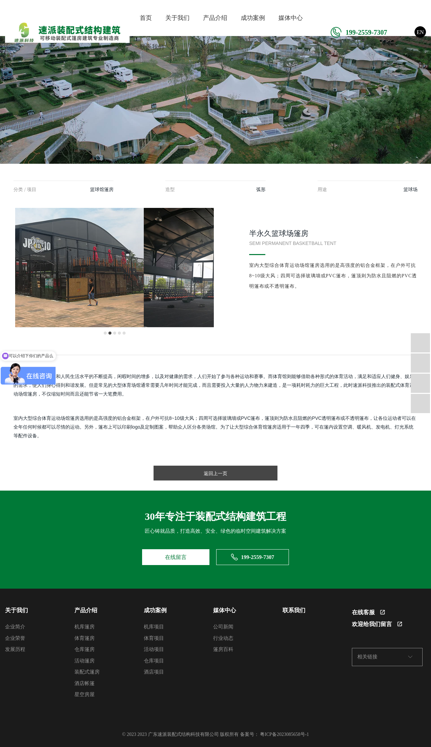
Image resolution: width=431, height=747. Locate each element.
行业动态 (223, 638)
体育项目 (154, 638)
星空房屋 (84, 694)
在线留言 (176, 557)
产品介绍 (215, 17)
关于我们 (177, 17)
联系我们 (152, 46)
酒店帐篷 (84, 683)
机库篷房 (84, 626)
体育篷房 (84, 638)
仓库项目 (154, 660)
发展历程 (15, 649)
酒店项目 (154, 672)
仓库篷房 (84, 649)
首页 (146, 17)
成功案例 (253, 17)
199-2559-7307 (359, 32)
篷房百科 (223, 649)
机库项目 (154, 626)
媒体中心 (290, 17)
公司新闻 (223, 626)
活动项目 (154, 649)
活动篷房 (84, 660)
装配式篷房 (87, 672)
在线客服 (368, 612)
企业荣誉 (15, 638)
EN (420, 32)
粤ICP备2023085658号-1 (284, 734)
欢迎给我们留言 (377, 624)
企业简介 (15, 626)
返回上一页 (215, 473)
